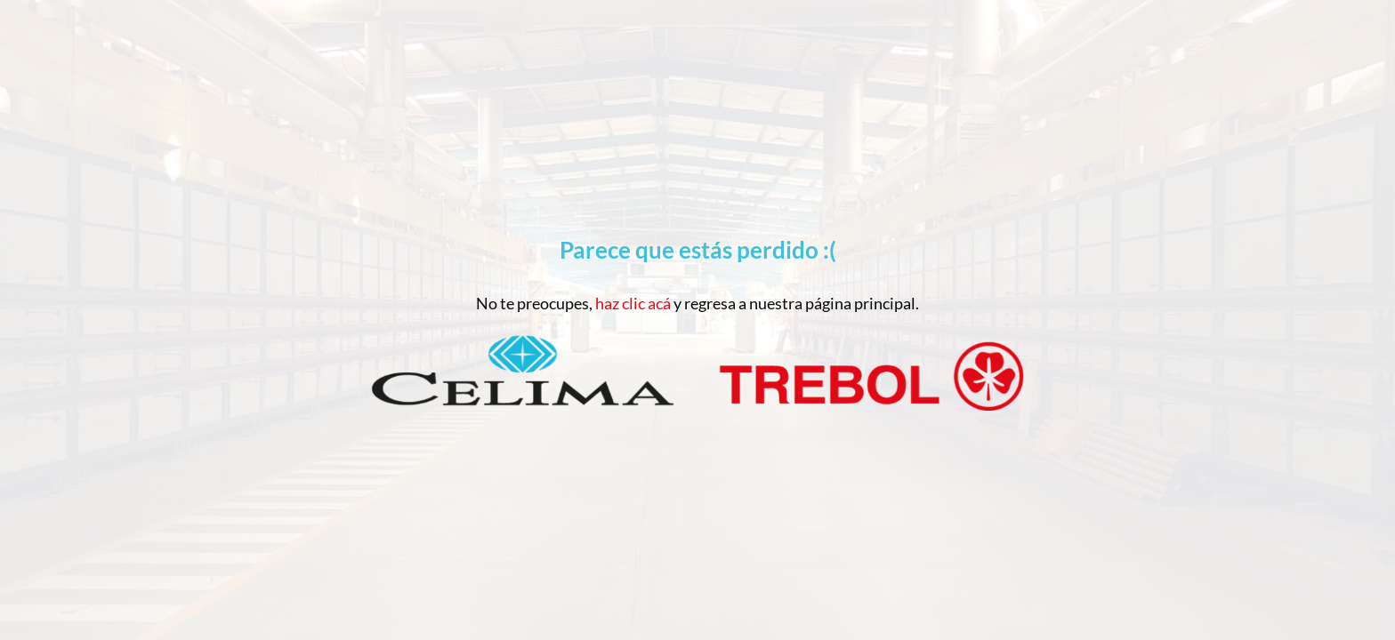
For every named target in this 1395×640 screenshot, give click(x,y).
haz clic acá (633, 303)
